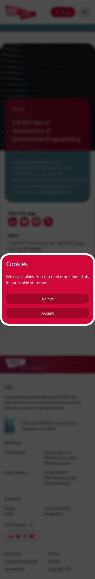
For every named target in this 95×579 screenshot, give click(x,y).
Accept (47, 312)
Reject (47, 298)
